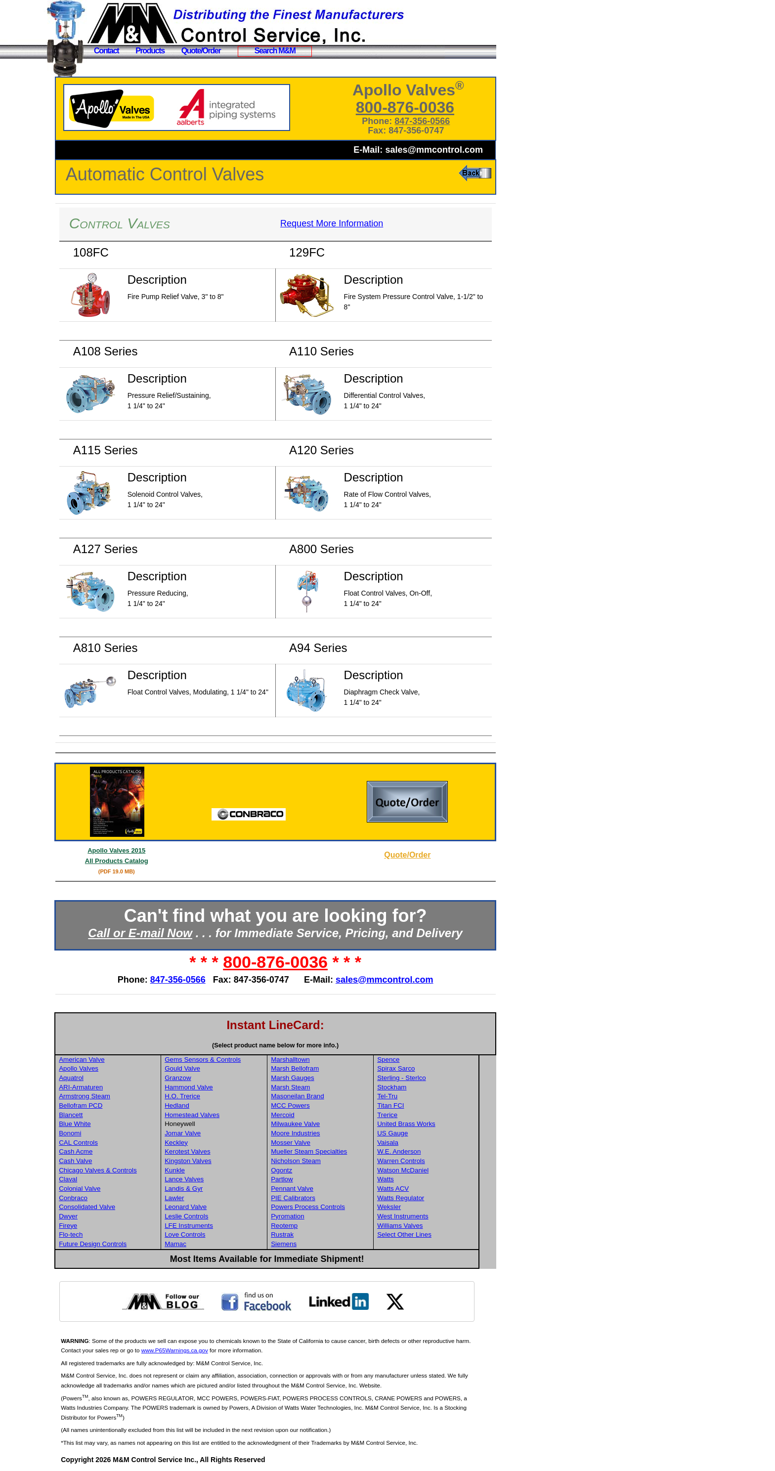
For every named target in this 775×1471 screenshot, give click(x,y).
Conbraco (95, 1198)
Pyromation (306, 1216)
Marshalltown (309, 1059)
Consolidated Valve (109, 1207)
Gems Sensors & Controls (223, 1059)
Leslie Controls (207, 1216)
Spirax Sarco (414, 1068)
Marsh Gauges (311, 1078)
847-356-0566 (426, 121)
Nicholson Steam (315, 1161)
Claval (90, 1179)
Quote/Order (201, 50)
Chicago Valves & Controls (120, 1170)
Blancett (92, 1115)
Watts (403, 1179)
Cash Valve (97, 1161)
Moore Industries (314, 1133)
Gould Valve (203, 1068)
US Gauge (410, 1133)
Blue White (96, 1123)
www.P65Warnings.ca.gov (212, 1350)
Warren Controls (419, 1161)
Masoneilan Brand (316, 1096)
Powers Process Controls (327, 1207)
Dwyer (90, 1216)
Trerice (405, 1115)
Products (150, 50)
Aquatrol (93, 1078)
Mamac (196, 1244)
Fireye (90, 1225)
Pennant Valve (311, 1188)
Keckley (197, 1142)
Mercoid (301, 1115)
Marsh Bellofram (314, 1068)
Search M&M (275, 50)
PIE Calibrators (312, 1198)
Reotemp (303, 1225)
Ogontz (300, 1170)
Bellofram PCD (102, 1105)
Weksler (407, 1207)
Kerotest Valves (208, 1151)
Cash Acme (97, 1151)
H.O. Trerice (203, 1096)
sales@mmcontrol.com (434, 150)
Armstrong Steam (106, 1096)
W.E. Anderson (417, 1151)
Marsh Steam (309, 1087)
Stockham (410, 1087)
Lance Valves (204, 1179)
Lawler (195, 1198)
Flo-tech (92, 1234)
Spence (406, 1059)
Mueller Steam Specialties (328, 1151)
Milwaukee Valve (314, 1123)
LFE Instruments (209, 1225)
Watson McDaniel (421, 1170)
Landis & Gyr (204, 1188)
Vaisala (406, 1142)
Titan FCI (408, 1105)
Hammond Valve (209, 1087)
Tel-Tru (405, 1096)
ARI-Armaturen (103, 1087)
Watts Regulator (418, 1198)
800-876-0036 (409, 107)
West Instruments (420, 1216)
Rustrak (301, 1234)
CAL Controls (100, 1142)
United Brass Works (424, 1123)
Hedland (197, 1105)
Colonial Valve (101, 1188)
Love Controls (205, 1234)
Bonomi (92, 1133)
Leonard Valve (206, 1207)
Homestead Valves (212, 1115)
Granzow (198, 1078)
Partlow (301, 1179)
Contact (106, 50)
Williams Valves (418, 1225)
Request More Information (342, 223)
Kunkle (195, 1170)
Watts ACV (411, 1188)
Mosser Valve (310, 1142)
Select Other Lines (422, 1234)
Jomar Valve (203, 1133)
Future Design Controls (114, 1244)
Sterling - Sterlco (419, 1078)
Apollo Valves (100, 1068)
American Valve (103, 1059)
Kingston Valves (208, 1161)
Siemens (303, 1244)
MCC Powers (309, 1105)
